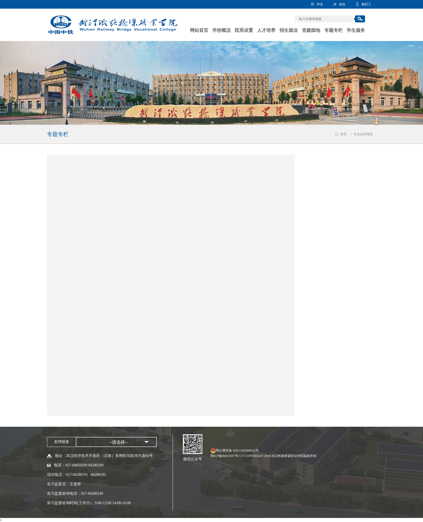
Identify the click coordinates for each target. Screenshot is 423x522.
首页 (343, 134)
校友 (342, 4)
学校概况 (221, 30)
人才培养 (266, 30)
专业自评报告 (363, 134)
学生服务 (356, 30)
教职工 (366, 4)
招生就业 (288, 30)
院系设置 (244, 30)
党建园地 (311, 30)
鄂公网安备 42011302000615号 (237, 450)
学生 (320, 4)
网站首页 (199, 30)
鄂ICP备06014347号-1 (225, 456)
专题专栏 (333, 30)
